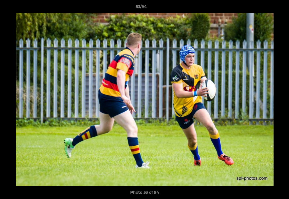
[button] (266, 8)
